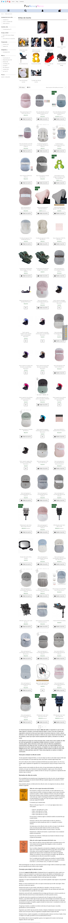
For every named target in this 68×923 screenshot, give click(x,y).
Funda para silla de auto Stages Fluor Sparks (42, 269)
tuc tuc (5, 71)
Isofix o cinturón (7, 21)
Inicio (13, 1)
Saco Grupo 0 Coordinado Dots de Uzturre (42, 621)
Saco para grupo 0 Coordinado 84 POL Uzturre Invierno (59, 463)
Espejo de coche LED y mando (25, 557)
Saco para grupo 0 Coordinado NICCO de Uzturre (25, 716)
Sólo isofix (6, 23)
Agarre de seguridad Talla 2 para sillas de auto (42, 683)
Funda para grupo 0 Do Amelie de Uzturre (26, 238)
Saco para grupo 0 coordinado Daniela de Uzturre (26, 590)
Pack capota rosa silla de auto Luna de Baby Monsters (25, 399)
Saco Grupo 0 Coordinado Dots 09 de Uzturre (59, 589)
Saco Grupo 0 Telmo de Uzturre (26, 176)
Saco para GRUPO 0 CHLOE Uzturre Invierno (59, 430)
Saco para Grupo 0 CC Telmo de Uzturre (25, 112)
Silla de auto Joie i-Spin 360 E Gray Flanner (26, 525)
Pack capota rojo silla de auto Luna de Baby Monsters (59, 399)
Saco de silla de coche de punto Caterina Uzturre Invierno (25, 145)
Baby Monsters (7, 59)
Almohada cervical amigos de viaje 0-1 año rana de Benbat (59, 177)
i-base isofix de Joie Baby (59, 620)
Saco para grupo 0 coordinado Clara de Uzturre (42, 558)
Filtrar (22, 87)
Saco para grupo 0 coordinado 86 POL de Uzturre (25, 494)
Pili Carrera (6, 67)
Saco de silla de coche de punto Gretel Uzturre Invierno (59, 113)
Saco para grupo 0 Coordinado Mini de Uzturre (26, 684)
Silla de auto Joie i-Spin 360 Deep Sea (59, 715)
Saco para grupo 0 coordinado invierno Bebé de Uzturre (25, 653)
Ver (26, 307)
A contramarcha (23, 63)
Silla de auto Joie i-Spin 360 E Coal (59, 525)
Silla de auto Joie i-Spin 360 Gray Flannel (42, 715)
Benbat (5, 61)
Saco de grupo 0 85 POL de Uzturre (59, 238)
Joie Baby (6, 63)
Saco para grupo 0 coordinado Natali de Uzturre (59, 684)
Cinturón (5, 19)
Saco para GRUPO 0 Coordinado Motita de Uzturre (59, 653)
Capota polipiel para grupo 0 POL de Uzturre (59, 208)
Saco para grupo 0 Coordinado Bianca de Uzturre (59, 494)
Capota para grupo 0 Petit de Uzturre (42, 208)
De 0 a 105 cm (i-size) (9, 38)
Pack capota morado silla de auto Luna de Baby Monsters (25, 367)
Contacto (22, 1)
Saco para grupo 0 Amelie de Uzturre (25, 430)
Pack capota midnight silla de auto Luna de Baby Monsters (59, 302)
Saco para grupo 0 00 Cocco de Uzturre (42, 462)
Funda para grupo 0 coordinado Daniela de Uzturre (42, 145)
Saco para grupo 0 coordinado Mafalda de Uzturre (42, 653)
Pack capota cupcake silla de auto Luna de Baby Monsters (42, 334)
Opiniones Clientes (63, 333)
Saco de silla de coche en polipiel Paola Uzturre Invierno (42, 113)
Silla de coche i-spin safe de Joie (25, 621)
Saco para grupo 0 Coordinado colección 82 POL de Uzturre (59, 558)
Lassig (5, 65)
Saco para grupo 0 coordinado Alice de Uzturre (42, 494)
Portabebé (6, 52)
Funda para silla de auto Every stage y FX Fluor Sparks (26, 270)
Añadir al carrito (26, 119)
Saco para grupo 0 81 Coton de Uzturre (59, 366)
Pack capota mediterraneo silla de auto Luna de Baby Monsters (25, 334)
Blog (17, 1)
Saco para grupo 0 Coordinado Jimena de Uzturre (42, 302)
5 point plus (6, 58)
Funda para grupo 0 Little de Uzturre (42, 238)
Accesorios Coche (36, 63)
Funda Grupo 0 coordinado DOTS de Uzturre (59, 145)
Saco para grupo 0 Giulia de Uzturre (42, 176)
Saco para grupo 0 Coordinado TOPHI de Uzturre (59, 334)
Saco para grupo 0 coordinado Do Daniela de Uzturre (42, 590)
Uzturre (6, 69)
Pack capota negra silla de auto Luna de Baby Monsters (26, 463)
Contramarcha (7, 29)
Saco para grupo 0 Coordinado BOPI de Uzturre (42, 526)
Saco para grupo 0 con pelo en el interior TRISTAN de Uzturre (42, 399)
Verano (5, 46)
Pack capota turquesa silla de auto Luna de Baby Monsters (42, 431)
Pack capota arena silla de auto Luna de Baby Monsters (42, 367)
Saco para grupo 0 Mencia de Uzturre (26, 208)
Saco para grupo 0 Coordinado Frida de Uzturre (59, 270)
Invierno (6, 44)
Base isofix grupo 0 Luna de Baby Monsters (25, 301)
